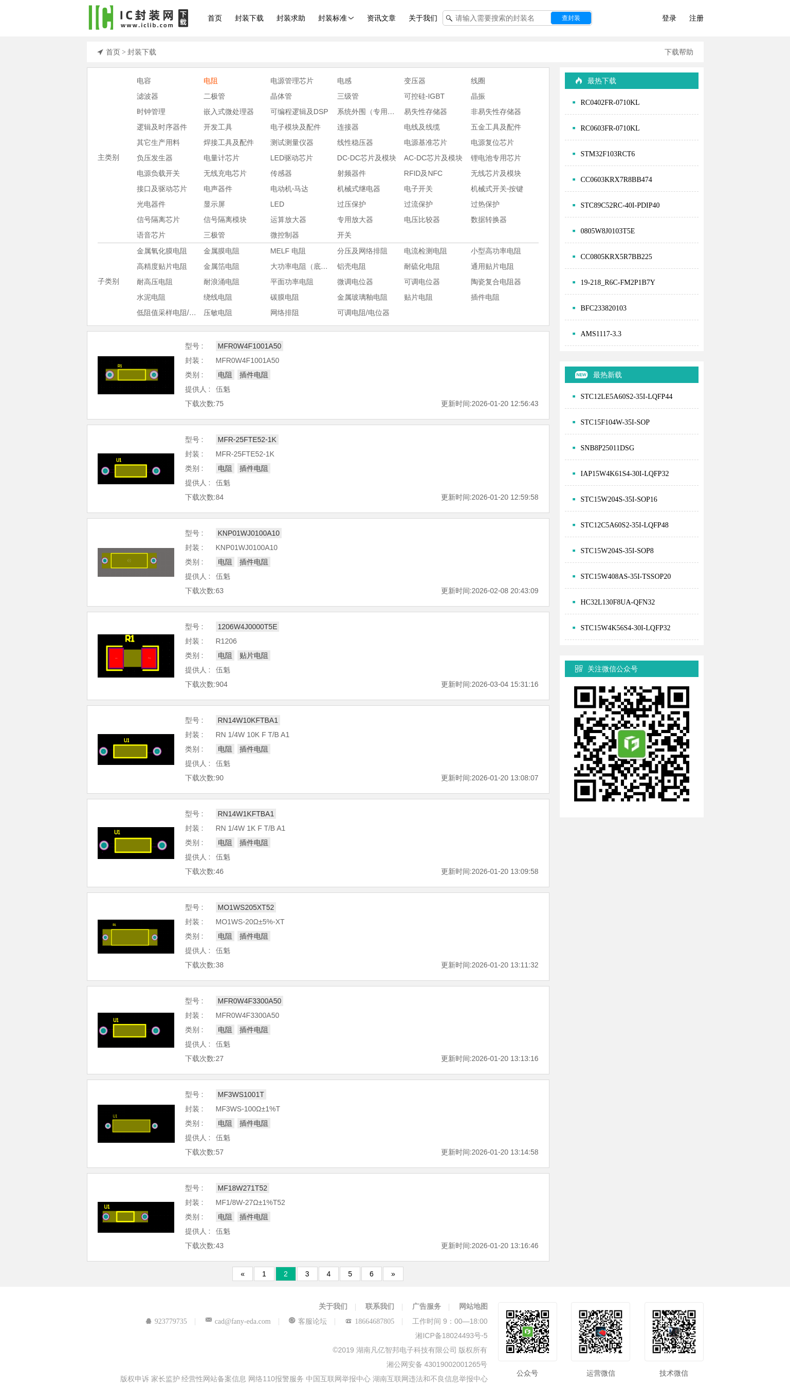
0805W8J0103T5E (608, 230)
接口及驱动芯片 (162, 189)
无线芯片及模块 (496, 173)
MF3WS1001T (241, 1094)
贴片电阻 (418, 297)
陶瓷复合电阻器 (496, 282)
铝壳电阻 (351, 266)
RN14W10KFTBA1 (248, 720)
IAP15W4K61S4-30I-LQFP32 (625, 473)
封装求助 (291, 18)
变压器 (415, 81)
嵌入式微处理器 (229, 111)
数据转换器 (489, 219)
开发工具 (218, 127)
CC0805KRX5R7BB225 (616, 256)
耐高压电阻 (155, 282)
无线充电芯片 (225, 173)
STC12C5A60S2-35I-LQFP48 (625, 524)
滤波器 (147, 96)
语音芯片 (151, 235)
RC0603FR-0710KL (610, 128)
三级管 (348, 96)
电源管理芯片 (292, 81)
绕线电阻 (218, 297)
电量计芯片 (222, 158)
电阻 (211, 81)
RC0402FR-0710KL (610, 102)
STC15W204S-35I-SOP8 (617, 550)
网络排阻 (284, 312)
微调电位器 (355, 282)
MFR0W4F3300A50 (250, 1001)
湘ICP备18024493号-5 (451, 1335)
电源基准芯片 (425, 142)
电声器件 (218, 189)
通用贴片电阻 (492, 266)
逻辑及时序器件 (162, 127)
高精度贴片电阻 (162, 266)
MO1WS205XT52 (246, 907)
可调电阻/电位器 (363, 312)
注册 (696, 18)
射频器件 (351, 173)
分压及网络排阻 (362, 251)
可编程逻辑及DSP (299, 111)
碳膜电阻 (284, 297)
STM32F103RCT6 (608, 153)
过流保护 (418, 204)
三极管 (214, 235)
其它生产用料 (158, 142)
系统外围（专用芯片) (370, 111)
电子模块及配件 (295, 127)
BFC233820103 (604, 308)
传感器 (281, 173)
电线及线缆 (422, 127)
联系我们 (379, 1306)
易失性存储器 (425, 111)
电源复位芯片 (492, 142)
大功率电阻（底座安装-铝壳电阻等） (303, 266)
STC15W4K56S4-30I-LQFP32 (626, 627)
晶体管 (281, 96)
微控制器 (284, 235)
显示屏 (214, 204)
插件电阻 (485, 297)
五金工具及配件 (496, 127)
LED (277, 204)
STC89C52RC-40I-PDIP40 (620, 205)
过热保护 (485, 204)
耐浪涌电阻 (222, 282)
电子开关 (418, 189)
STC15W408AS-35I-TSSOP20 (626, 576)
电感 (344, 81)
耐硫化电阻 (422, 266)
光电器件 (151, 204)
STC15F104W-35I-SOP (615, 422)
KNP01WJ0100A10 (249, 533)
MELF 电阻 (288, 251)
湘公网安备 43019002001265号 (437, 1364)
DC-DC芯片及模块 (366, 158)
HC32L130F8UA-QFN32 (618, 602)
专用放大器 (355, 219)
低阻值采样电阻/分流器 (170, 312)
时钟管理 (151, 111)
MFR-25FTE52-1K (247, 439)
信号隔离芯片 (158, 219)
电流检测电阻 (425, 251)
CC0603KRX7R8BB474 (616, 179)
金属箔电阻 (222, 266)
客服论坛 (312, 1321)
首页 (215, 18)
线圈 (478, 81)
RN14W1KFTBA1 (246, 814)
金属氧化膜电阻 (162, 251)
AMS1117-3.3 (601, 333)
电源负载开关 (158, 173)
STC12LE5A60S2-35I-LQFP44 (627, 396)
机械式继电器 (358, 189)
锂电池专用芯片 (496, 158)
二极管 (214, 96)
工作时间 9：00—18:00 (449, 1321)
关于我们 (423, 18)
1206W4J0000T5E (248, 627)
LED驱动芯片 (291, 158)
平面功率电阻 (292, 282)
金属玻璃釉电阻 (362, 297)
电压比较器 (422, 219)
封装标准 (332, 18)
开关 (344, 235)
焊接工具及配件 (229, 142)
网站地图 (473, 1306)
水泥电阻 (151, 297)
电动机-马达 (289, 189)
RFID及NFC (423, 173)
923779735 (171, 1321)
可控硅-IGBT (424, 96)
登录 (669, 18)
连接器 (348, 127)
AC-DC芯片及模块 (433, 158)
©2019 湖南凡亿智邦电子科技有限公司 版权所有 (410, 1350)
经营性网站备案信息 (214, 1379)
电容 (144, 81)
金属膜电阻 (222, 251)
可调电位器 (422, 282)
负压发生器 (155, 158)
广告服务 (426, 1306)
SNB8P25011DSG (608, 447)
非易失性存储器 (496, 111)
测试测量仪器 (292, 142)
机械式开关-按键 (497, 189)
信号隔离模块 (225, 219)
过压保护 (351, 204)
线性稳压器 (355, 142)
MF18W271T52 (242, 1188)
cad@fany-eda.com (243, 1321)
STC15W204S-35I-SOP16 (619, 499)
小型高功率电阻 (496, 251)
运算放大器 (288, 219)
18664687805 (374, 1321)
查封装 (571, 18)
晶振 (478, 96)
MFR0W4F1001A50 (250, 346)
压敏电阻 (218, 312)
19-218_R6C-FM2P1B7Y (618, 282)
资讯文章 (381, 18)
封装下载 (249, 18)
